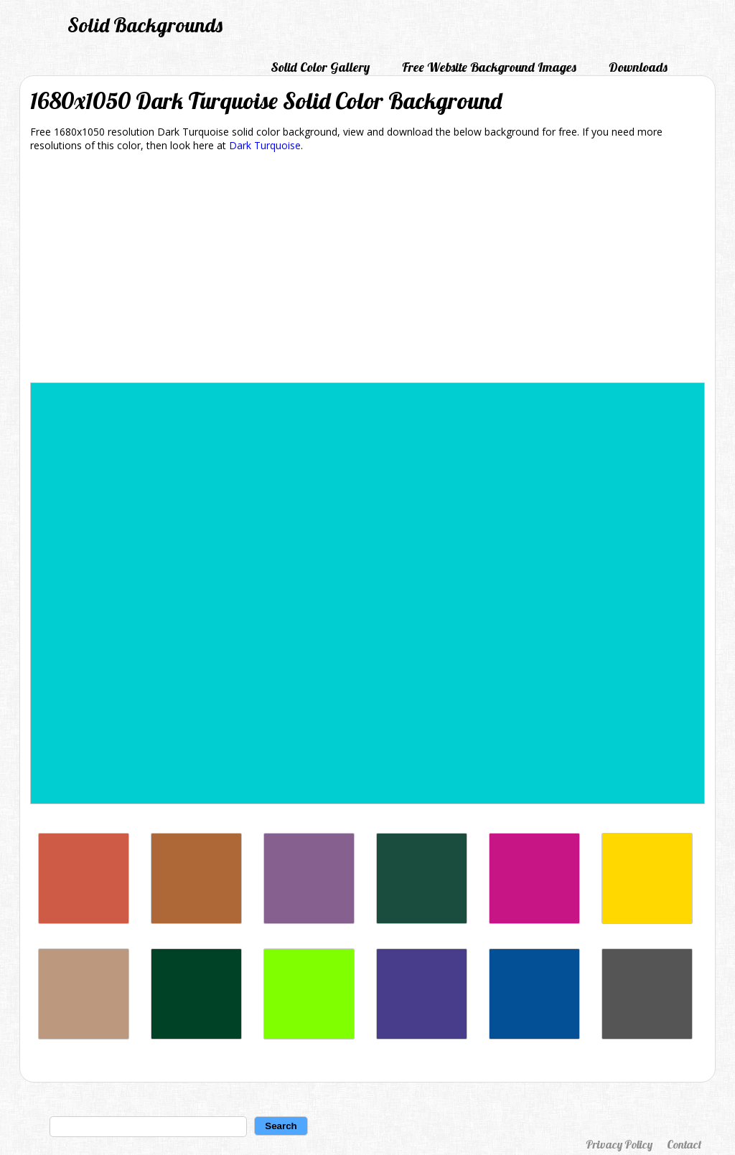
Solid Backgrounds (145, 24)
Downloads (638, 67)
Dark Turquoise (265, 145)
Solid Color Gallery (320, 67)
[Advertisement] (367, 269)
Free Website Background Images (489, 67)
